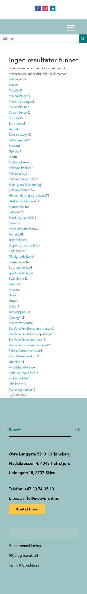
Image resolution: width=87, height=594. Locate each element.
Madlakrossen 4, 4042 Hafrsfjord (39, 463)
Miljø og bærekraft (23, 555)
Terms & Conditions (24, 565)
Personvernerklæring (25, 545)
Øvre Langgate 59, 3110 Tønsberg (39, 454)
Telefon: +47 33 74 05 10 (31, 489)
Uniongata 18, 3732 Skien (32, 472)
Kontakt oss (27, 509)
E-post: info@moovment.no (34, 498)
